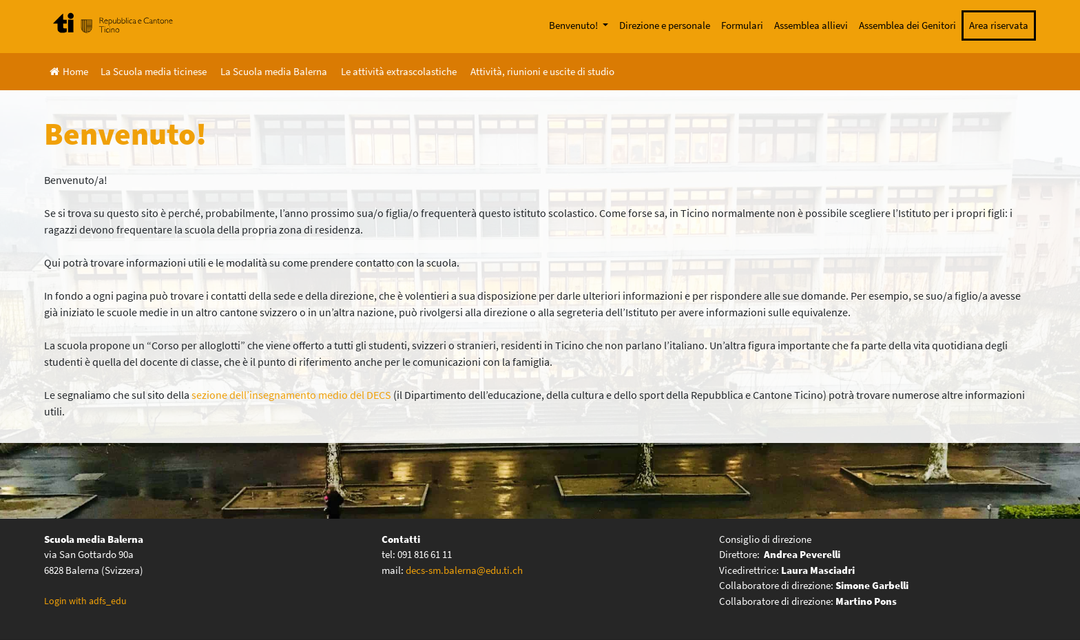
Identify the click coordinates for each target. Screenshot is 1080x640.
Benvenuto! (574, 25)
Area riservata (998, 25)
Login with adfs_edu (85, 601)
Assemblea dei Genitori (907, 25)
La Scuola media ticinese (154, 71)
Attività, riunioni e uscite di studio (542, 71)
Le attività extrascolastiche (399, 71)
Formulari (742, 25)
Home (69, 71)
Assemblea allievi (811, 25)
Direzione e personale (664, 25)
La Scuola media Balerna (273, 71)
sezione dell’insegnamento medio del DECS (291, 395)
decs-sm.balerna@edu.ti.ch (464, 570)
